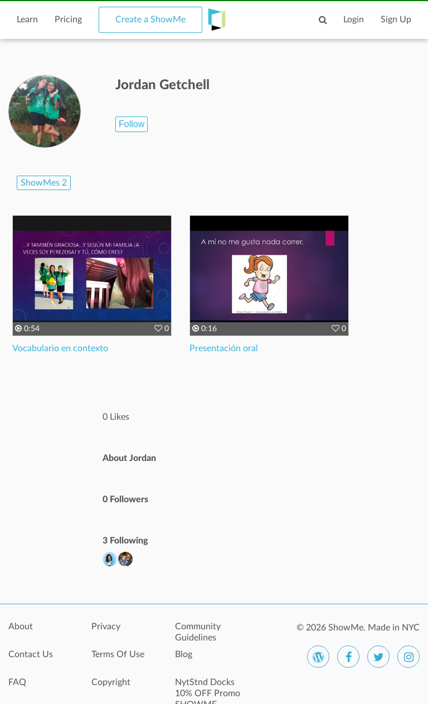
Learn (27, 19)
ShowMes (44, 182)
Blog (183, 654)
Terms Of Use (117, 654)
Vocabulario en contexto (60, 348)
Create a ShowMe (150, 19)
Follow (131, 124)
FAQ (17, 682)
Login (353, 19)
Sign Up (396, 19)
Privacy (105, 626)
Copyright (110, 682)
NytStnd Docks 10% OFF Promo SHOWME (207, 688)
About (20, 626)
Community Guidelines (198, 632)
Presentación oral (223, 348)
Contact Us (30, 654)
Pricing (68, 19)
